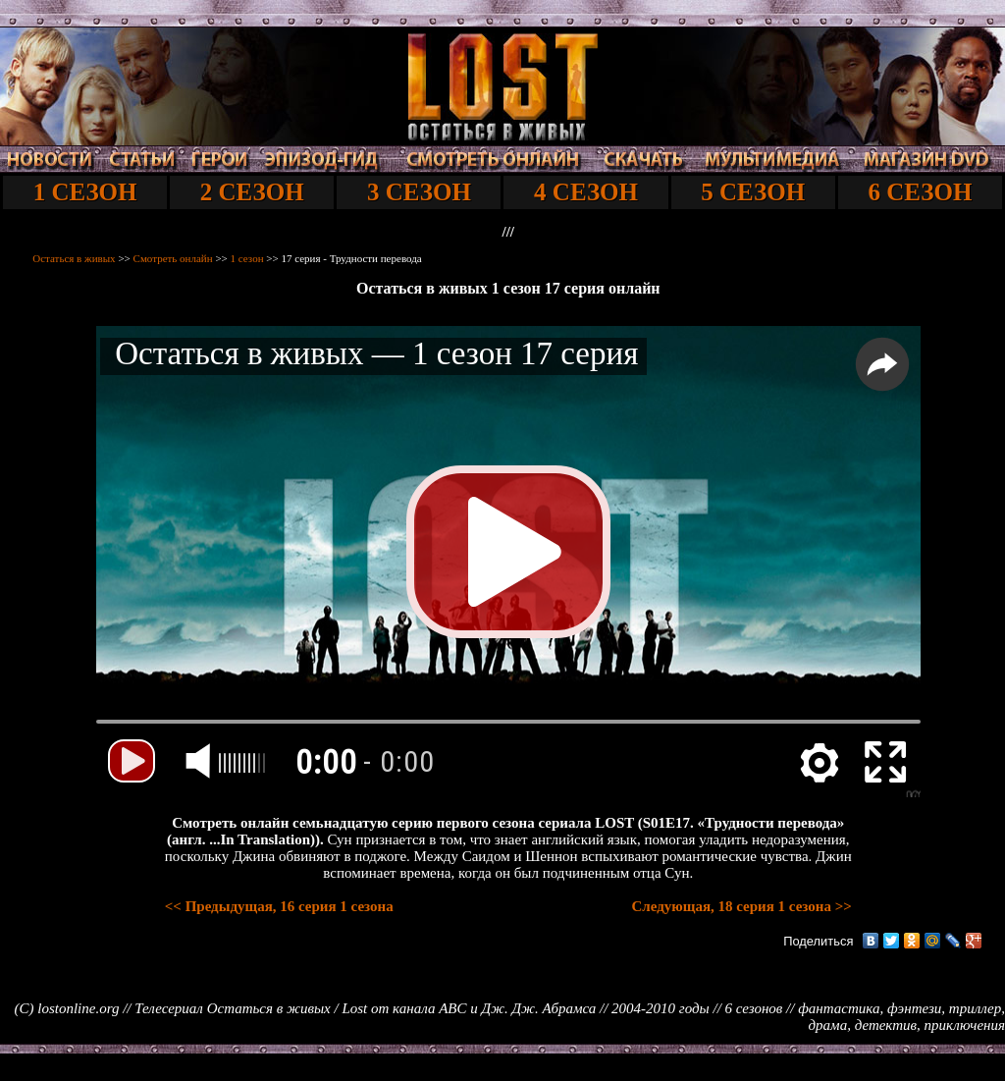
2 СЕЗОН (252, 192)
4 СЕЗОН (586, 192)
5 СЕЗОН (753, 192)
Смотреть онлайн (173, 258)
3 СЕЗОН (419, 192)
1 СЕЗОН (85, 192)
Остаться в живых (73, 258)
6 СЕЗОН (920, 192)
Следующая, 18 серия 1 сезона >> (741, 906)
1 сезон (247, 258)
